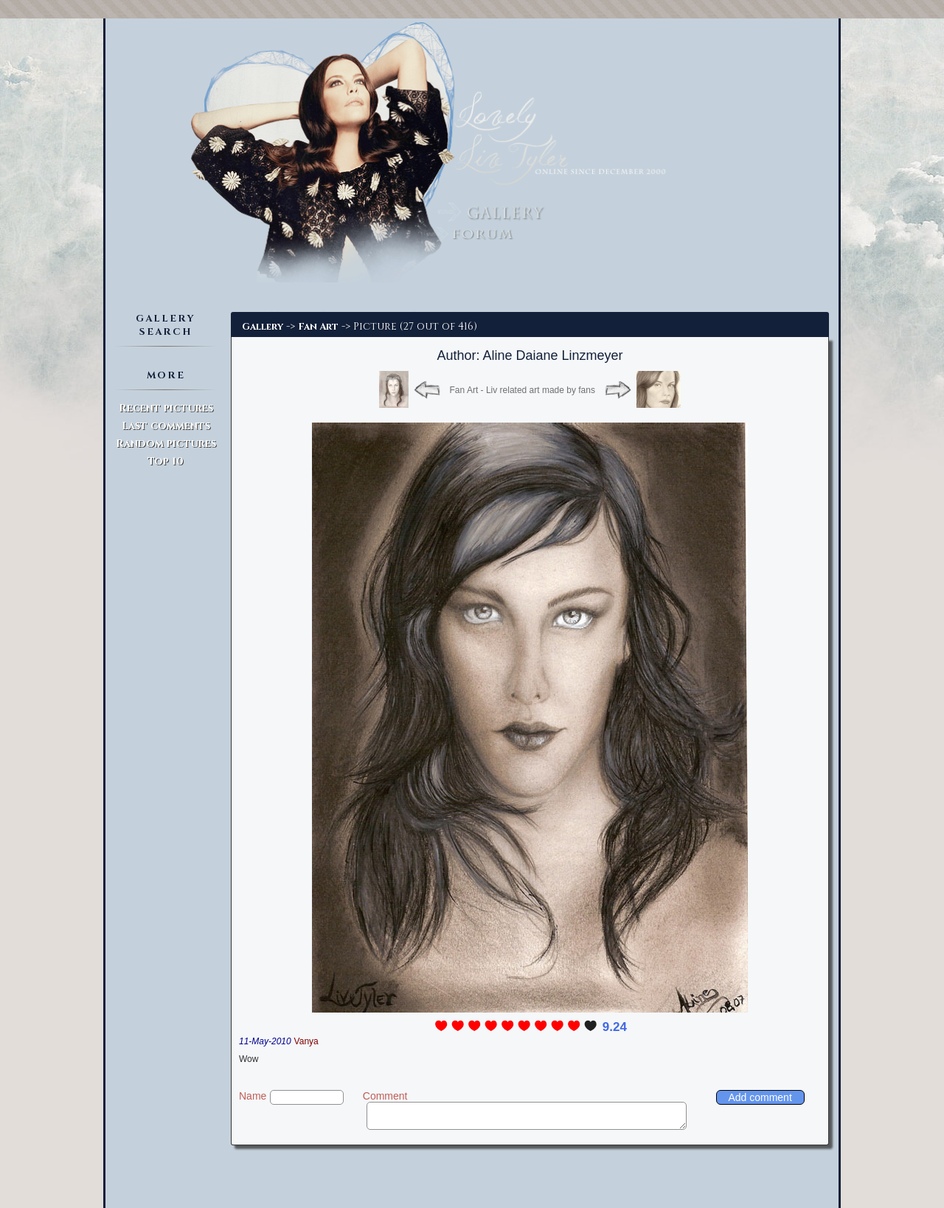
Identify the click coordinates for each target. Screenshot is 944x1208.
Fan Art (318, 326)
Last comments (166, 426)
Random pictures (166, 444)
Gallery (262, 326)
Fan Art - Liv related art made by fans (522, 390)
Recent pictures (166, 408)
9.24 (615, 1027)
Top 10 (166, 461)
